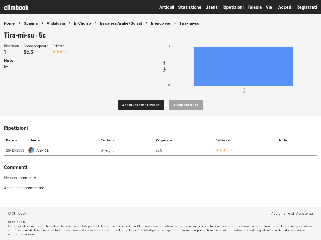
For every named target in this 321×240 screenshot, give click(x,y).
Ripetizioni (233, 7)
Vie (269, 7)
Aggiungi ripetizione (141, 105)
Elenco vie (160, 23)
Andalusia (56, 23)
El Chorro (82, 23)
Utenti (211, 7)
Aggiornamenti (282, 213)
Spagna (31, 23)
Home (9, 23)
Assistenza (304, 213)
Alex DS (42, 150)
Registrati (306, 7)
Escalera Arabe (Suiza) (121, 23)
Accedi (285, 7)
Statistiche (189, 7)
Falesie (255, 7)
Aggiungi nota (186, 105)
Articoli (166, 7)
